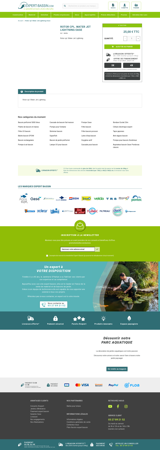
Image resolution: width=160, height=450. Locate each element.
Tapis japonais (118, 131)
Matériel (32, 15)
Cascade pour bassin (89, 145)
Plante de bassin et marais (28, 127)
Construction (18, 15)
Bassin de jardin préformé (60, 140)
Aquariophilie (90, 15)
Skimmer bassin (56, 131)
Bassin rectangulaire (26, 140)
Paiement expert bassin (39, 411)
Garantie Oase (35, 414)
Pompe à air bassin (25, 145)
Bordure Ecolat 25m (120, 122)
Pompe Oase (86, 122)
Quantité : (109, 38)
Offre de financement (126, 59)
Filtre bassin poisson (89, 131)
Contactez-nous (73, 425)
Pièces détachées (108, 15)
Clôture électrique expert (122, 127)
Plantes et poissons (61, 15)
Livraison (33, 417)
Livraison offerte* (125, 55)
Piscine (124, 15)
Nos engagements (37, 419)
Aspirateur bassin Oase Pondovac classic (126, 146)
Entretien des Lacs (140, 15)
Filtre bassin (86, 127)
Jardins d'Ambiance (37, 409)
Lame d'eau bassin (88, 136)
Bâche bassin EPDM (26, 136)
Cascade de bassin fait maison (62, 122)
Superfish (53, 136)
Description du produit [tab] (32, 91)
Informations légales (75, 419)
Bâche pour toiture (74, 406)
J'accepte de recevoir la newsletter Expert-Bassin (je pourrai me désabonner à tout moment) (81, 255)
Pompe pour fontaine (58, 127)
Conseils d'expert (37, 406)
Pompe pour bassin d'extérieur (125, 140)
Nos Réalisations (37, 422)
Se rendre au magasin (117, 369)
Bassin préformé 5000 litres (29, 122)
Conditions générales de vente (78, 422)
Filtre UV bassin (24, 131)
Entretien (44, 15)
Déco (77, 15)
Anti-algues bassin (120, 136)
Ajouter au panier (122, 47)
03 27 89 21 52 (126, 445)
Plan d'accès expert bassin (77, 427)
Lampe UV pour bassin (58, 145)
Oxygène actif (86, 140)
